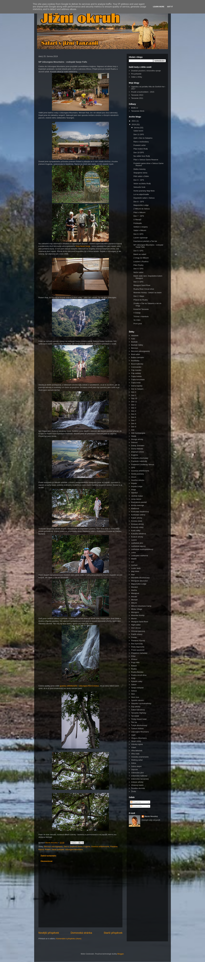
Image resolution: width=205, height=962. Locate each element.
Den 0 (133, 392)
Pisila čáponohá (137, 647)
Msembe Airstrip (137, 615)
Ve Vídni (136, 320)
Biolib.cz (134, 108)
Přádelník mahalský (139, 653)
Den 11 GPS (138, 134)
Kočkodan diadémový (140, 512)
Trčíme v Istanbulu (140, 316)
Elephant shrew (76, 846)
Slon (133, 694)
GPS (133, 468)
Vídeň (133, 747)
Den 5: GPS (138, 251)
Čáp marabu (136, 370)
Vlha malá (135, 754)
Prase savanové (137, 650)
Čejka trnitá (136, 383)
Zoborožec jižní (137, 773)
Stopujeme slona (140, 173)
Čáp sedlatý (136, 373)
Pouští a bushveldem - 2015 (142, 92)
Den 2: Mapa (138, 296)
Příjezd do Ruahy (140, 300)
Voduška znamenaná (139, 757)
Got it (170, 7)
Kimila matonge (137, 505)
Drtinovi (134, 442)
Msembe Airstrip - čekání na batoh (147, 292)
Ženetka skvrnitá (138, 788)
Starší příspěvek (113, 932)
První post (137, 324)
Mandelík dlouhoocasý (140, 578)
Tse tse (134, 722)
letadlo (134, 559)
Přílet (133, 656)
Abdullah (134, 335)
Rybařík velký (136, 681)
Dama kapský (136, 386)
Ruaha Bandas (137, 672)
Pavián (134, 637)
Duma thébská (137, 449)
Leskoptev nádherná (139, 556)
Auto (133, 339)
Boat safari (135, 354)
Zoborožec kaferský (139, 776)
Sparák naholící (137, 700)
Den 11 (134, 402)
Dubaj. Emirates (137, 445)
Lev (132, 562)
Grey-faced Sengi (83, 246)
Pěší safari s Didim (141, 176)
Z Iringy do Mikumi (140, 258)
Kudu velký (135, 530)
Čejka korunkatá (137, 379)
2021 (134, 121)
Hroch (133, 477)
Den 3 (133, 408)
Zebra (133, 763)
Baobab (134, 342)
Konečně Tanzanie (141, 309)
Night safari (136, 625)
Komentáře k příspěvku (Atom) (68, 939)
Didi (132, 430)
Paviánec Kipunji (138, 640)
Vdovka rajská (137, 744)
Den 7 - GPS (138, 216)
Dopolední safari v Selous (143, 198)
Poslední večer (139, 145)
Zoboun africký (137, 782)
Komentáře (136, 806)
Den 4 (133, 411)
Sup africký (135, 707)
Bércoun (134, 348)
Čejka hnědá (136, 376)
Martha (134, 590)
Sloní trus (135, 697)
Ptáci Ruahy (138, 265)
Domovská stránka (81, 932)
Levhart (134, 565)
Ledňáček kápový (138, 546)
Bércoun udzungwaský (53, 846)
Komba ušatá (136, 521)
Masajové (135, 593)
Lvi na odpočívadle (141, 194)
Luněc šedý (136, 568)
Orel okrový (136, 628)
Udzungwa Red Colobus (89, 686)
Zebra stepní (136, 766)
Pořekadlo (137, 223)
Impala (134, 483)
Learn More (158, 7)
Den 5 (133, 414)
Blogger (120, 954)
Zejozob (134, 769)
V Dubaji (136, 313)
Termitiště (135, 716)
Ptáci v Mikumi (139, 212)
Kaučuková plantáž (139, 502)
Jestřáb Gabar (137, 496)
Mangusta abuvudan (139, 581)
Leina (133, 552)
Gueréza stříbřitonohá (100, 846)
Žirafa (133, 791)
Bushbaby (135, 361)
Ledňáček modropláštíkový (142, 549)
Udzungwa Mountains (74, 849)
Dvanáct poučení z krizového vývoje (146, 71)
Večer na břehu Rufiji (142, 183)
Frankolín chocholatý (139, 458)
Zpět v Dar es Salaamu (142, 138)
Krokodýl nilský (137, 527)
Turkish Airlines (137, 728)
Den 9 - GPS (138, 180)
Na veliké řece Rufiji (141, 156)
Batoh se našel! (139, 254)
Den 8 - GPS (138, 202)
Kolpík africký (136, 518)
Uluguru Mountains (139, 738)
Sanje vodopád (58, 849)
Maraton (134, 587)
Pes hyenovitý (137, 644)
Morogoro (135, 612)
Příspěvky (136, 802)
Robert (48, 849)
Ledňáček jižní (137, 543)
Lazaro (134, 540)
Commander (136, 367)
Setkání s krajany (140, 227)
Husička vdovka (137, 480)
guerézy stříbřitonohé (68, 686)
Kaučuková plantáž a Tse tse (145, 241)
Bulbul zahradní (137, 357)
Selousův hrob (139, 187)
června (137, 128)
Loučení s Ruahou (140, 261)
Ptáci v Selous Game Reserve (145, 160)
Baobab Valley (137, 345)
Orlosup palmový (138, 631)
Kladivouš (135, 508)
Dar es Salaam (137, 389)
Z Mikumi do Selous (141, 209)
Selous (134, 691)
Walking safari (137, 760)
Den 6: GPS (138, 234)
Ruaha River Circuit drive (143, 289)
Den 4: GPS (138, 269)
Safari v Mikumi (139, 230)
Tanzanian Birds (137, 111)
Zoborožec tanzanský (140, 779)
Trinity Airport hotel (138, 719)
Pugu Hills (135, 662)
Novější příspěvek (48, 932)
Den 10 (134, 398)
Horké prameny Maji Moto (144, 191)
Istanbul (134, 493)
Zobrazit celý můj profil (151, 820)
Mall (133, 574)
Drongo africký (137, 439)
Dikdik (133, 436)
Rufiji (133, 678)
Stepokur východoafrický (141, 703)
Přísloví (134, 659)
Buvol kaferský (137, 364)
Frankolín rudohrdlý (139, 461)
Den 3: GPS (138, 282)
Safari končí (138, 131)
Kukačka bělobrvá (138, 534)
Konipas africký (137, 524)
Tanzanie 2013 (137, 95)
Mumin (134, 618)
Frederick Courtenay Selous (142, 464)
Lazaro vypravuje (140, 238)
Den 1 (133, 395)
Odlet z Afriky (136, 77)
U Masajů (137, 219)
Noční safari (138, 272)
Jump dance (136, 499)
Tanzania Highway (138, 713)
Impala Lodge (136, 486)
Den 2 (133, 405)
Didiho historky (139, 169)
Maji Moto (135, 571)
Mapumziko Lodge (140, 205)
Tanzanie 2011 (137, 98)
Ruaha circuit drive (138, 675)
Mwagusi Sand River (141, 285)
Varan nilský (136, 741)
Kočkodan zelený (138, 515)
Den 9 (133, 427)
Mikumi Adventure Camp (141, 606)
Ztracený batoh (137, 785)
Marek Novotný (151, 816)
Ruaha (134, 669)
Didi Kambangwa (138, 433)
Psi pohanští (136, 74)
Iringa (133, 489)
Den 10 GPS (138, 152)
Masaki (134, 597)
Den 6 (66, 846)
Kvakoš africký (137, 537)
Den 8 (133, 423)
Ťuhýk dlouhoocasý (139, 725)
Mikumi (134, 603)
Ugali (133, 735)
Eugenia (86, 846)
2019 (134, 124)
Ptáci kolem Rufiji (140, 149)
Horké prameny (137, 474)
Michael (134, 600)
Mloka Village (136, 609)
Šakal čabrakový (138, 710)
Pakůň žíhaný (136, 634)
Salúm (133, 684)
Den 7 (133, 420)
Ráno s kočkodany (141, 142)
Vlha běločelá (136, 751)
